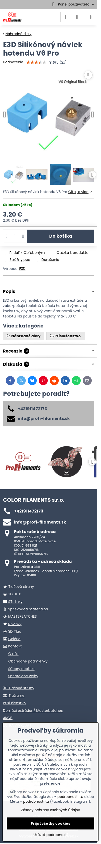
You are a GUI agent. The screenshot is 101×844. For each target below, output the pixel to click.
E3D (22, 268)
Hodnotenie (13, 62)
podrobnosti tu (70, 796)
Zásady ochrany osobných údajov (50, 809)
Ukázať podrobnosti (51, 834)
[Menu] (91, 17)
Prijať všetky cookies (50, 823)
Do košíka (60, 236)
